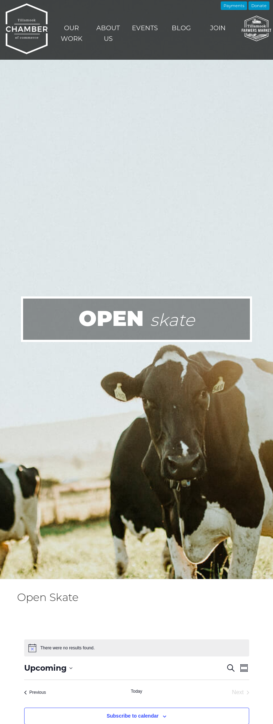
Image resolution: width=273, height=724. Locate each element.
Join (218, 28)
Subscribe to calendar (133, 716)
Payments (234, 5)
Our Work (71, 33)
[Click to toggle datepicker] (48, 668)
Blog (181, 28)
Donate (259, 5)
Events (145, 28)
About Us (108, 33)
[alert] (136, 647)
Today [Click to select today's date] (136, 691)
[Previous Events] (35, 692)
